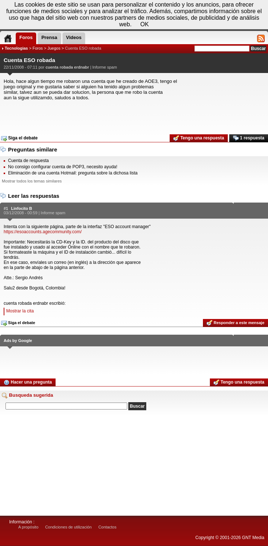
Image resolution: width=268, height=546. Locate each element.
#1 (6, 208)
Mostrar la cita (20, 311)
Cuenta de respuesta (28, 160)
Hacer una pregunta (28, 382)
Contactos (107, 527)
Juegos (54, 48)
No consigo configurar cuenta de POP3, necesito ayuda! (62, 166)
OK (144, 24)
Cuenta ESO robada (83, 48)
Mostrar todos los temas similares (32, 181)
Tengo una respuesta (198, 138)
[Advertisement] (134, 115)
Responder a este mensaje (235, 323)
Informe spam (105, 67)
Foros (38, 48)
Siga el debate (19, 138)
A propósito (28, 527)
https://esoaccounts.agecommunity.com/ (43, 231)
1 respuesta (248, 138)
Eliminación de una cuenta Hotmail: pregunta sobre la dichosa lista (72, 173)
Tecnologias (16, 48)
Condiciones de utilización (68, 527)
